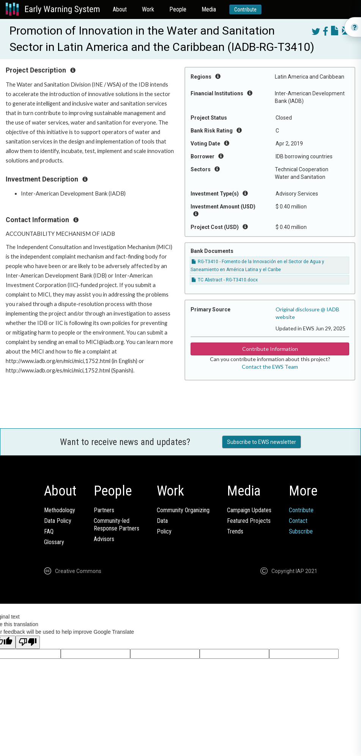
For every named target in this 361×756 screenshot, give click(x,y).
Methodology (59, 510)
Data (162, 520)
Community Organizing (183, 510)
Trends (235, 531)
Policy (164, 531)
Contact (298, 520)
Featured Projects (249, 520)
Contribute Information (270, 349)
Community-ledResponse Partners (116, 524)
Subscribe (301, 531)
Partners (104, 510)
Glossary (54, 542)
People (177, 9)
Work (148, 9)
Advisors (104, 539)
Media (209, 9)
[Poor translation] (28, 642)
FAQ (49, 531)
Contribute (245, 9)
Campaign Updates (249, 510)
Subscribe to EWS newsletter (261, 442)
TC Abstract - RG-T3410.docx (225, 280)
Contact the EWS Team (270, 366)
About (120, 9)
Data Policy (57, 520)
